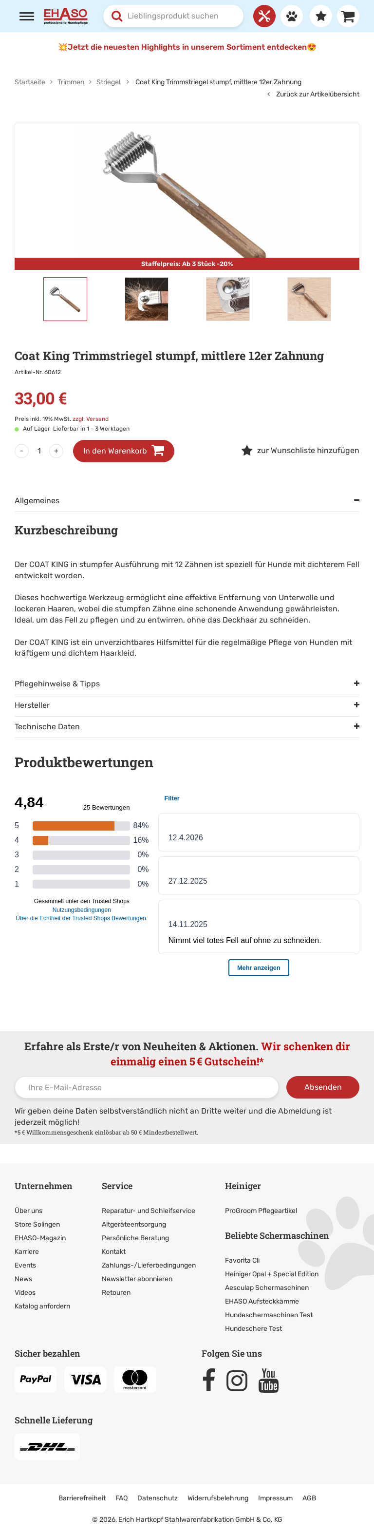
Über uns (28, 1211)
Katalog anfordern (42, 1306)
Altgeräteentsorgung (134, 1224)
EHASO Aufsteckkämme (262, 1301)
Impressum (275, 1498)
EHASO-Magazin (40, 1238)
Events (25, 1265)
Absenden (323, 1087)
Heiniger (243, 1186)
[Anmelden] (289, 16)
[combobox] (173, 16)
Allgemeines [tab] (37, 500)
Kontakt (114, 1252)
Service (117, 1186)
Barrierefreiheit (82, 1498)
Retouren (116, 1292)
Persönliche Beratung (135, 1238)
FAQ (121, 1498)
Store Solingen (37, 1224)
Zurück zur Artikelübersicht (313, 94)
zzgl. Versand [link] (91, 419)
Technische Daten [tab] (47, 726)
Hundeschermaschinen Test (269, 1315)
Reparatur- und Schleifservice (148, 1211)
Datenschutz (157, 1498)
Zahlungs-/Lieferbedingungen (149, 1265)
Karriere (27, 1252)
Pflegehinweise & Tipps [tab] (57, 683)
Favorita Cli (242, 1260)
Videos (25, 1292)
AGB (309, 1498)
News (23, 1279)
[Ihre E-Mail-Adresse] (147, 1087)
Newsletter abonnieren (137, 1279)
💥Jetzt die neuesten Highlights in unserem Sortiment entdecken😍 (187, 47)
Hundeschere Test (253, 1329)
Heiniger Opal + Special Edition (271, 1274)
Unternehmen (44, 1186)
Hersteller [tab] (32, 705)
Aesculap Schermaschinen (267, 1288)
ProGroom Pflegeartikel (261, 1211)
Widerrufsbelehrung (217, 1498)
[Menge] (39, 451)
